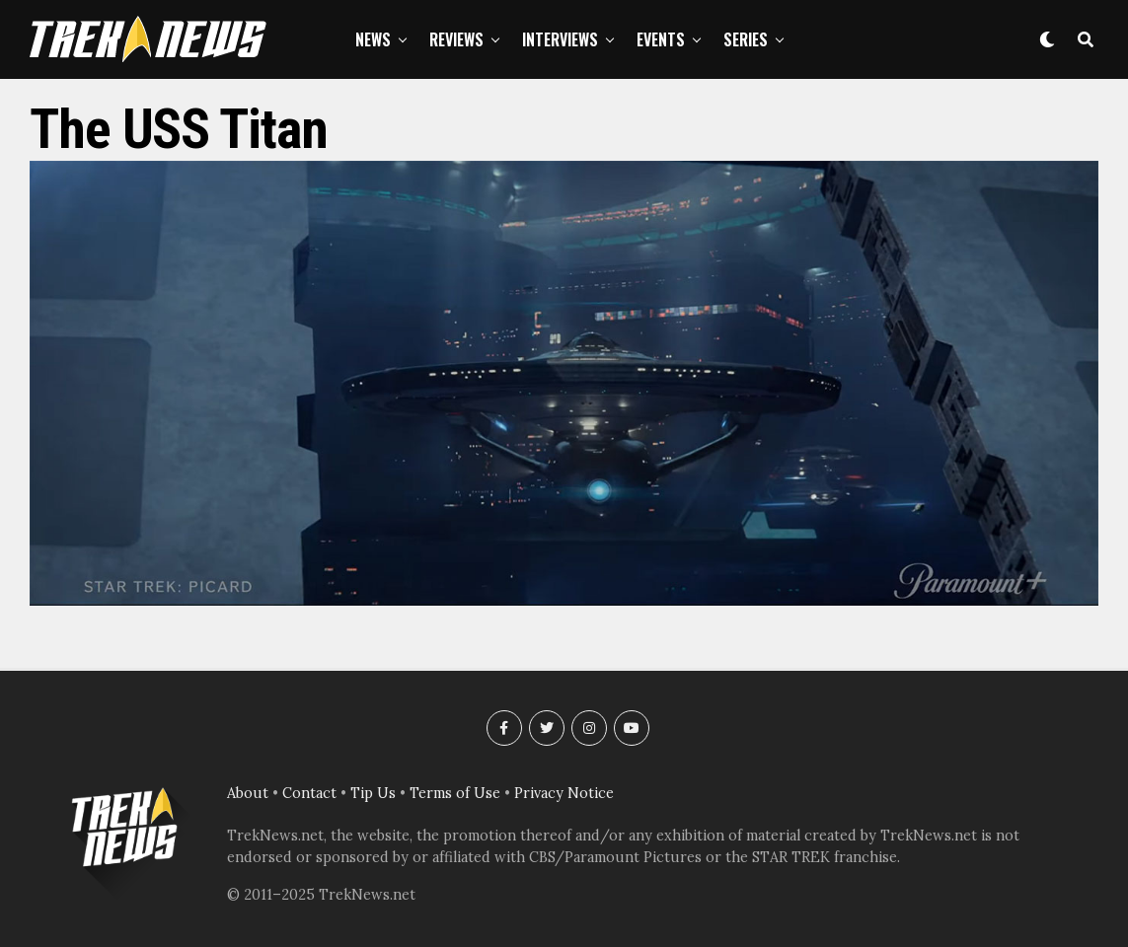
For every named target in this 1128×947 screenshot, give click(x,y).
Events (661, 39)
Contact (309, 793)
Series (745, 39)
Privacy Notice (564, 793)
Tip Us (373, 793)
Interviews (560, 39)
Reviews (456, 39)
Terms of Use (455, 793)
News (373, 39)
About (247, 793)
